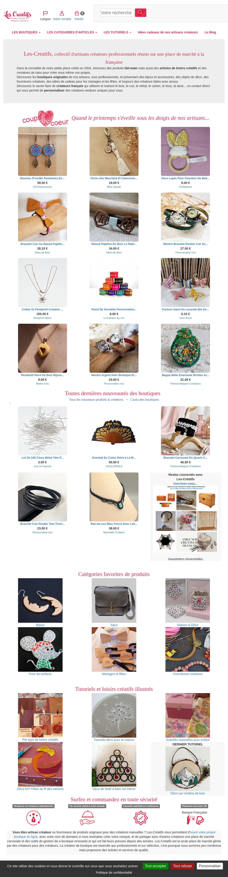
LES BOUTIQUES (26, 32)
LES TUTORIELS (117, 32)
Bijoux (40, 602)
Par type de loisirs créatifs (40, 717)
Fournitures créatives (187, 651)
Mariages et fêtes (114, 651)
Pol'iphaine (185, 186)
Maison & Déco (187, 602)
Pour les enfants (40, 651)
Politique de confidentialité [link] (114, 872)
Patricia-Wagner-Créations (185, 383)
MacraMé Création (114, 532)
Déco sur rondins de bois (187, 771)
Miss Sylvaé (114, 186)
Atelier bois (42, 383)
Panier (195, 13)
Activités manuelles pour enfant (187, 717)
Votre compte (178, 13)
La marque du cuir (114, 317)
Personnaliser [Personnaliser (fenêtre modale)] (210, 866)
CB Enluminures (42, 186)
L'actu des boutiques (144, 399)
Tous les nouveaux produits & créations (96, 399)
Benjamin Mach (42, 317)
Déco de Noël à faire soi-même (114, 766)
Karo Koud (185, 317)
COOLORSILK (114, 466)
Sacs (114, 602)
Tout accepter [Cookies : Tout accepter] (155, 866)
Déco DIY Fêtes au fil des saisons (40, 766)
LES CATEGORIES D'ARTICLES (72, 32)
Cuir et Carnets (42, 466)
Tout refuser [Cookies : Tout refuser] (182, 866)
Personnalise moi (185, 252)
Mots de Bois (42, 252)
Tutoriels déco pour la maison (114, 717)
